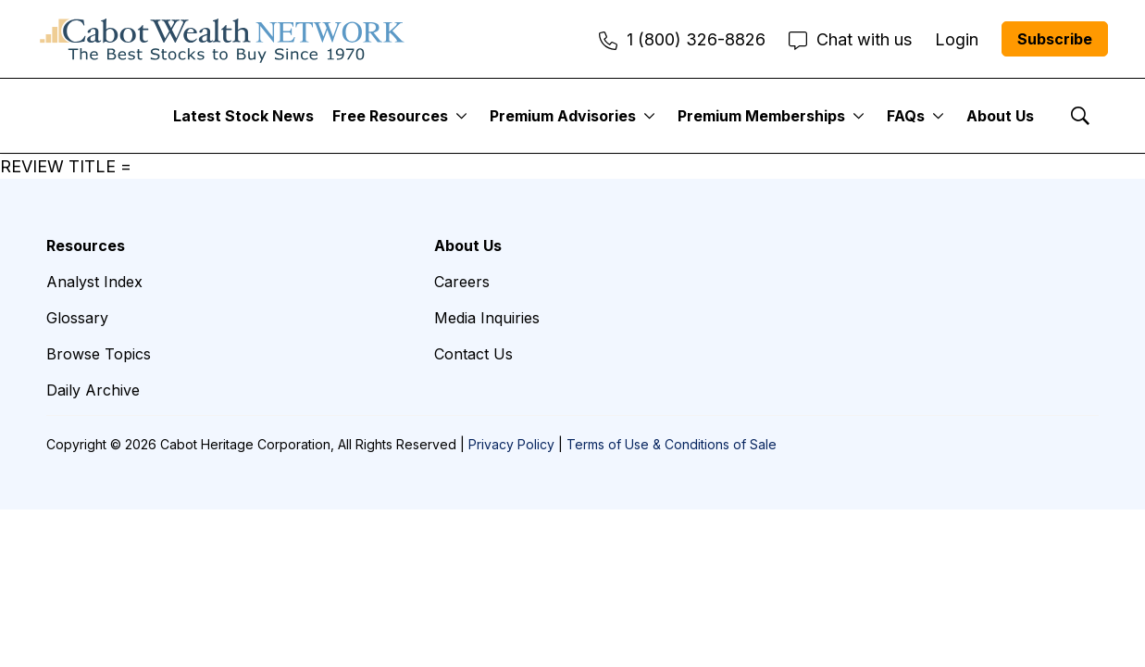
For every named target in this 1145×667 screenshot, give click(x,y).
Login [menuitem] (956, 39)
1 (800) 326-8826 (682, 39)
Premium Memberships (761, 116)
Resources (85, 245)
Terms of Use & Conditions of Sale (671, 444)
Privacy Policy (511, 444)
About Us (1000, 116)
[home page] (222, 39)
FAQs (906, 116)
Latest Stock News (243, 116)
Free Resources (390, 116)
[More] (461, 116)
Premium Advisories (563, 116)
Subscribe (1054, 39)
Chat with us (850, 39)
